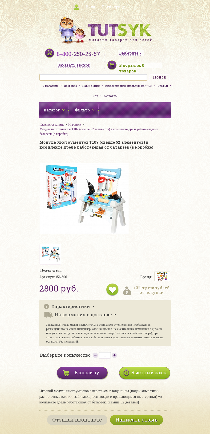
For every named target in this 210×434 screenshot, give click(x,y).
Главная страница (52, 124)
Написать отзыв (136, 419)
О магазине (50, 85)
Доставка (70, 85)
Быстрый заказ (149, 372)
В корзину (87, 372)
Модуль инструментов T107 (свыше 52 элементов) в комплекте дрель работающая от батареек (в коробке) (99, 131)
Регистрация (115, 6)
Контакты (110, 96)
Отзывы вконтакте (77, 419)
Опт (95, 96)
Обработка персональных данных (128, 85)
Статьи (163, 85)
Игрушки (74, 124)
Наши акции (91, 85)
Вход (90, 6)
